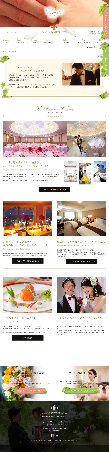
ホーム (5, 51)
